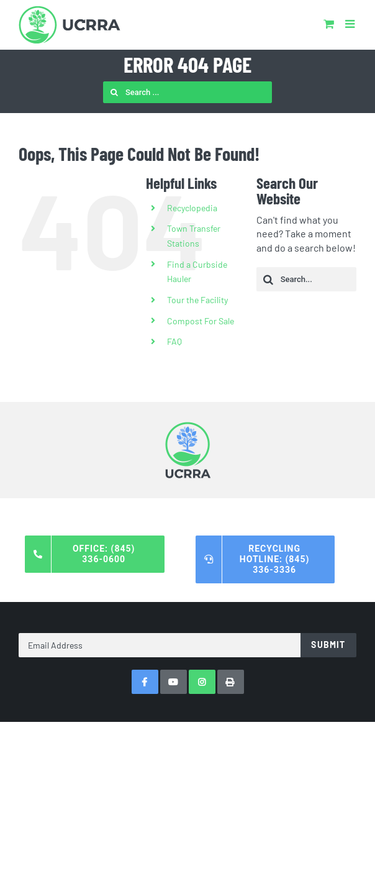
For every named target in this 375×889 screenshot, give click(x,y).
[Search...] (306, 279)
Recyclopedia (192, 208)
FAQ (174, 341)
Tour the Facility (197, 299)
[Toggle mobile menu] (350, 23)
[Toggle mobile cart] (328, 23)
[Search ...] (187, 92)
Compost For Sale (200, 321)
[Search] (114, 92)
